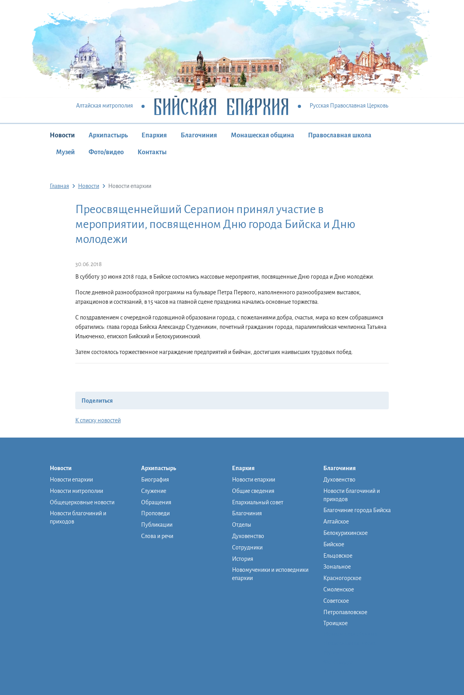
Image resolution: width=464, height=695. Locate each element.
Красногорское (342, 578)
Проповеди (155, 513)
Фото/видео (106, 152)
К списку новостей (98, 420)
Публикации (156, 525)
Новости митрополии (76, 491)
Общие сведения (253, 491)
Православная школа (340, 135)
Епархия (154, 135)
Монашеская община (262, 135)
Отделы (241, 525)
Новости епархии (71, 479)
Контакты (152, 152)
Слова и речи (157, 536)
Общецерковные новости (82, 502)
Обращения (156, 502)
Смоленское (338, 589)
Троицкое (335, 623)
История (242, 559)
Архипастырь (108, 135)
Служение (153, 491)
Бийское (333, 544)
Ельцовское (337, 556)
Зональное (337, 567)
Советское (336, 601)
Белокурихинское (345, 533)
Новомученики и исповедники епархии (270, 574)
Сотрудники (247, 547)
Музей (65, 152)
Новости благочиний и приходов (78, 517)
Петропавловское (345, 612)
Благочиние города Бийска (357, 510)
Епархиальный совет (257, 502)
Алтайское (336, 521)
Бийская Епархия (221, 106)
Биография (155, 479)
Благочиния (199, 135)
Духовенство (248, 536)
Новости (62, 135)
